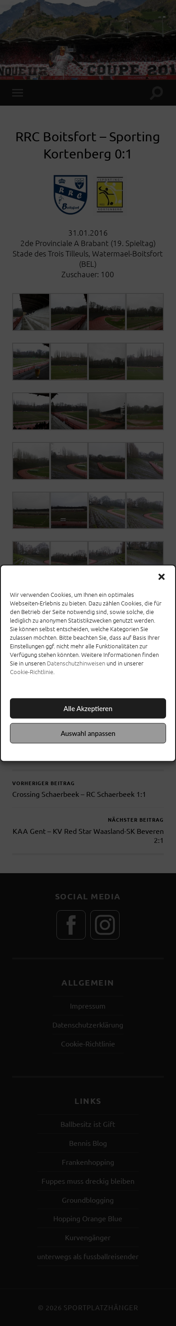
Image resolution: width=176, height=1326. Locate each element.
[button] (161, 576)
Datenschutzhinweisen (76, 662)
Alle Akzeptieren (88, 708)
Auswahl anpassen (87, 733)
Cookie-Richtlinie (31, 671)
